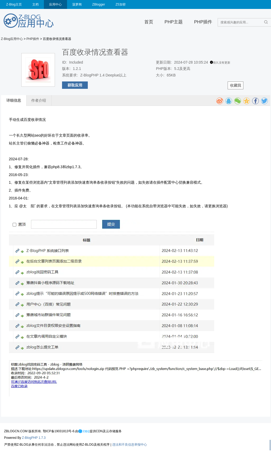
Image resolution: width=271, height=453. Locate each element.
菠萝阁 (77, 4)
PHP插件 (203, 21)
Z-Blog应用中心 (12, 39)
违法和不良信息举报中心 (129, 444)
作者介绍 (38, 100)
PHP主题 (174, 21)
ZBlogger (98, 4)
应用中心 (55, 4)
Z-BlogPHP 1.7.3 (34, 438)
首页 (148, 21)
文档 (35, 4)
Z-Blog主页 (14, 4)
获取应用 (75, 85)
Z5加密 (121, 4)
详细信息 (13, 100)
